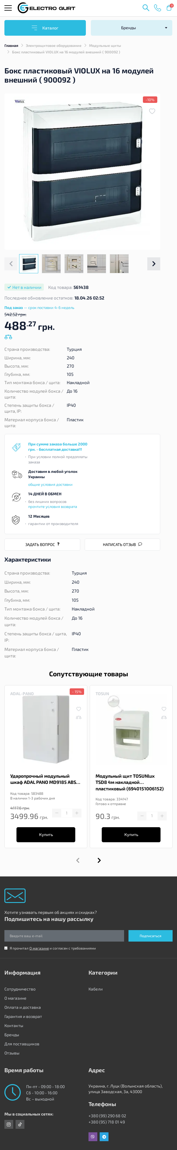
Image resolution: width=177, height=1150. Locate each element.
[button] (153, 263)
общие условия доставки (50, 484)
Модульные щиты (105, 45)
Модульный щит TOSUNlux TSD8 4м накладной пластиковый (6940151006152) (130, 782)
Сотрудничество (20, 988)
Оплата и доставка (22, 1007)
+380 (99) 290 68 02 (107, 1115)
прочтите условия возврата (52, 506)
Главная (11, 45)
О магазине (39, 948)
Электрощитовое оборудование (53, 45)
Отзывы (11, 1052)
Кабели (95, 988)
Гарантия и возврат (23, 1016)
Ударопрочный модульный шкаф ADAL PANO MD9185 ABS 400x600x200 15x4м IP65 (43, 779)
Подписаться (150, 936)
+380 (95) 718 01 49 (106, 1121)
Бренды (11, 1034)
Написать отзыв (122, 544)
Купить (46, 834)
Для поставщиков (21, 1043)
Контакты (13, 1025)
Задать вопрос (42, 544)
